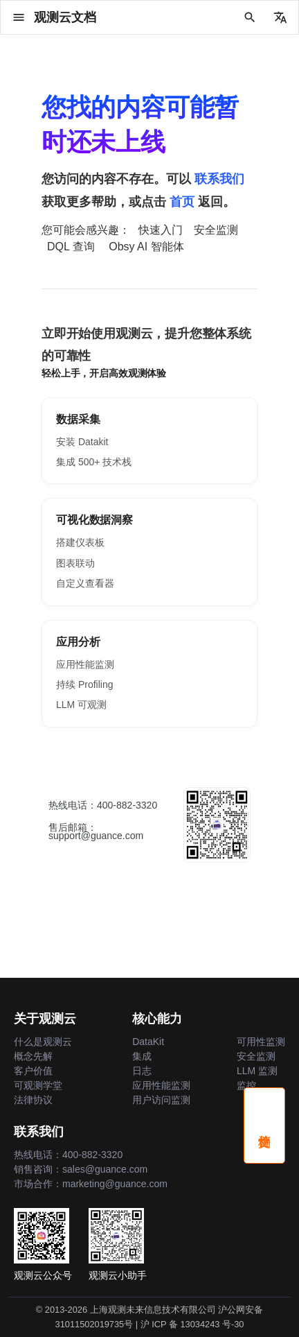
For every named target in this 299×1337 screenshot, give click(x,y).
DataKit (148, 1041)
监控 (246, 1085)
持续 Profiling (84, 684)
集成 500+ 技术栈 (94, 461)
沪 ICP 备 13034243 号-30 (192, 1324)
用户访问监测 (161, 1099)
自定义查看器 (85, 583)
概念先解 (33, 1056)
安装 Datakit (82, 441)
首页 (182, 202)
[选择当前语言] (280, 17)
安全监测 (216, 230)
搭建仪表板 (80, 542)
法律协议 (33, 1099)
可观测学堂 (38, 1085)
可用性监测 (261, 1041)
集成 (142, 1056)
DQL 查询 (71, 246)
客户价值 (33, 1070)
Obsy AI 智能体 (146, 246)
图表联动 (75, 563)
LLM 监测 (257, 1070)
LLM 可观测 (81, 704)
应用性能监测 (85, 664)
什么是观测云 (43, 1041)
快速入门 (160, 230)
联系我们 (219, 179)
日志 (142, 1070)
